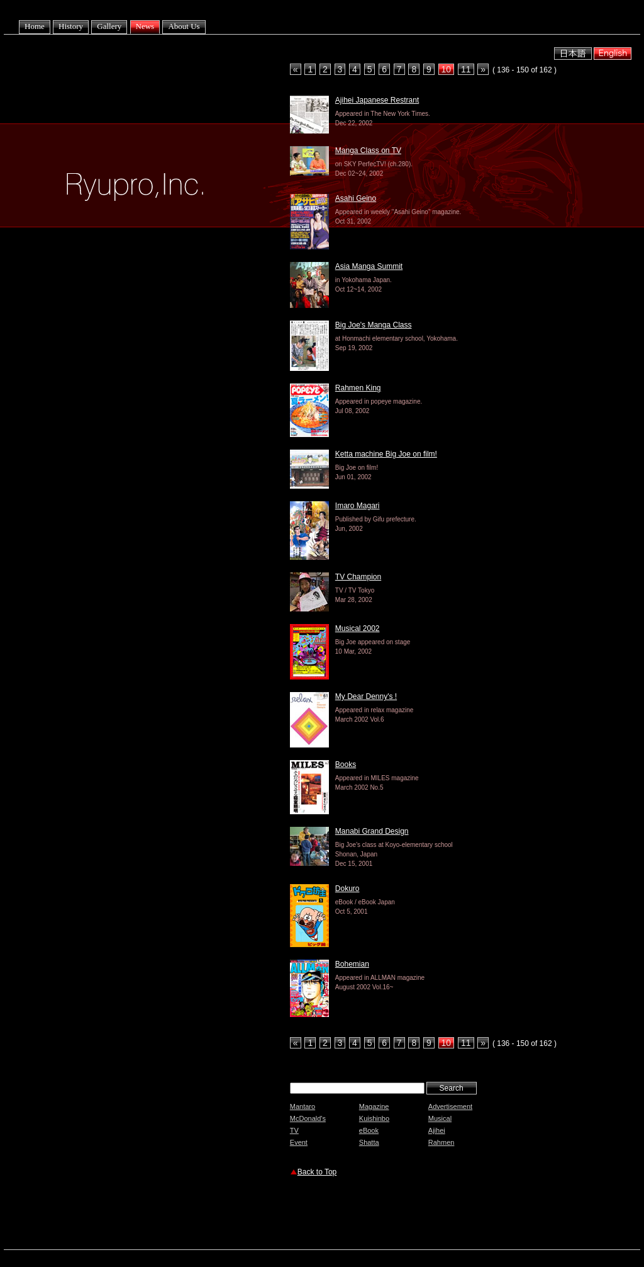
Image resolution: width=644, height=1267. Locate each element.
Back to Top (316, 1172)
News (145, 26)
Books (345, 764)
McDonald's (308, 1118)
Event (299, 1142)
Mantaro (302, 1106)
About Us (183, 26)
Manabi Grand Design (372, 831)
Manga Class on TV (368, 150)
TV (294, 1130)
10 (446, 69)
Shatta (369, 1142)
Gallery (109, 26)
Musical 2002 (357, 628)
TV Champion (358, 576)
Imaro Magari (357, 505)
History (70, 26)
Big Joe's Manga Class (373, 325)
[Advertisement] (437, 1215)
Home (35, 26)
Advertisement (450, 1106)
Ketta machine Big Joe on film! (386, 454)
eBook (369, 1130)
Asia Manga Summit (368, 266)
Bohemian (352, 964)
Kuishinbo (374, 1118)
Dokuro (347, 888)
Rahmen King (358, 388)
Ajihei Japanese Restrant (377, 100)
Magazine (374, 1106)
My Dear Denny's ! (366, 696)
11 (466, 69)
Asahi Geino (355, 198)
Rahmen (441, 1142)
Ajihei (436, 1130)
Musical (440, 1118)
